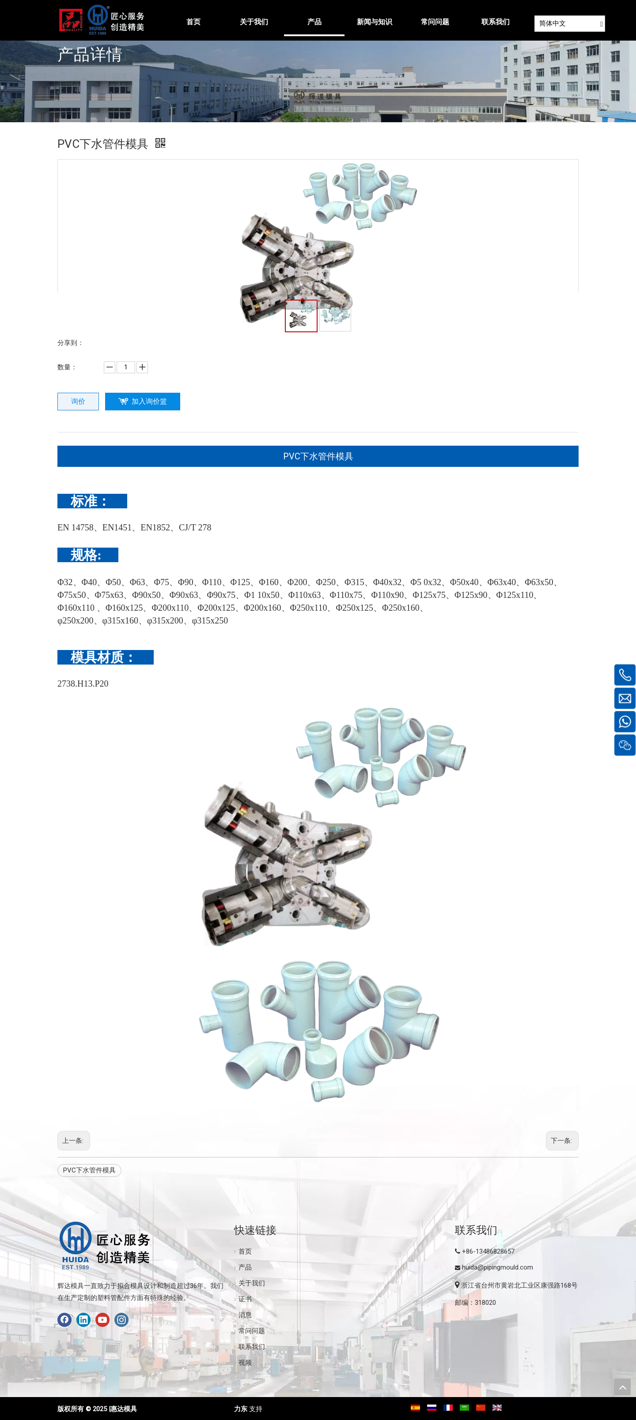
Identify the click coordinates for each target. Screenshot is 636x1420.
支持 (255, 1409)
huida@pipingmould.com (497, 1267)
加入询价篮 (149, 401)
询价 (78, 401)
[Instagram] (121, 1320)
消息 (245, 1315)
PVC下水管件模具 (318, 456)
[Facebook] (64, 1320)
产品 (245, 1267)
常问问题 (251, 1331)
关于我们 (251, 1283)
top (622, 1387)
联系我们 (251, 1347)
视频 (245, 1363)
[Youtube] (102, 1320)
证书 (245, 1299)
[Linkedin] (83, 1320)
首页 (245, 1251)
